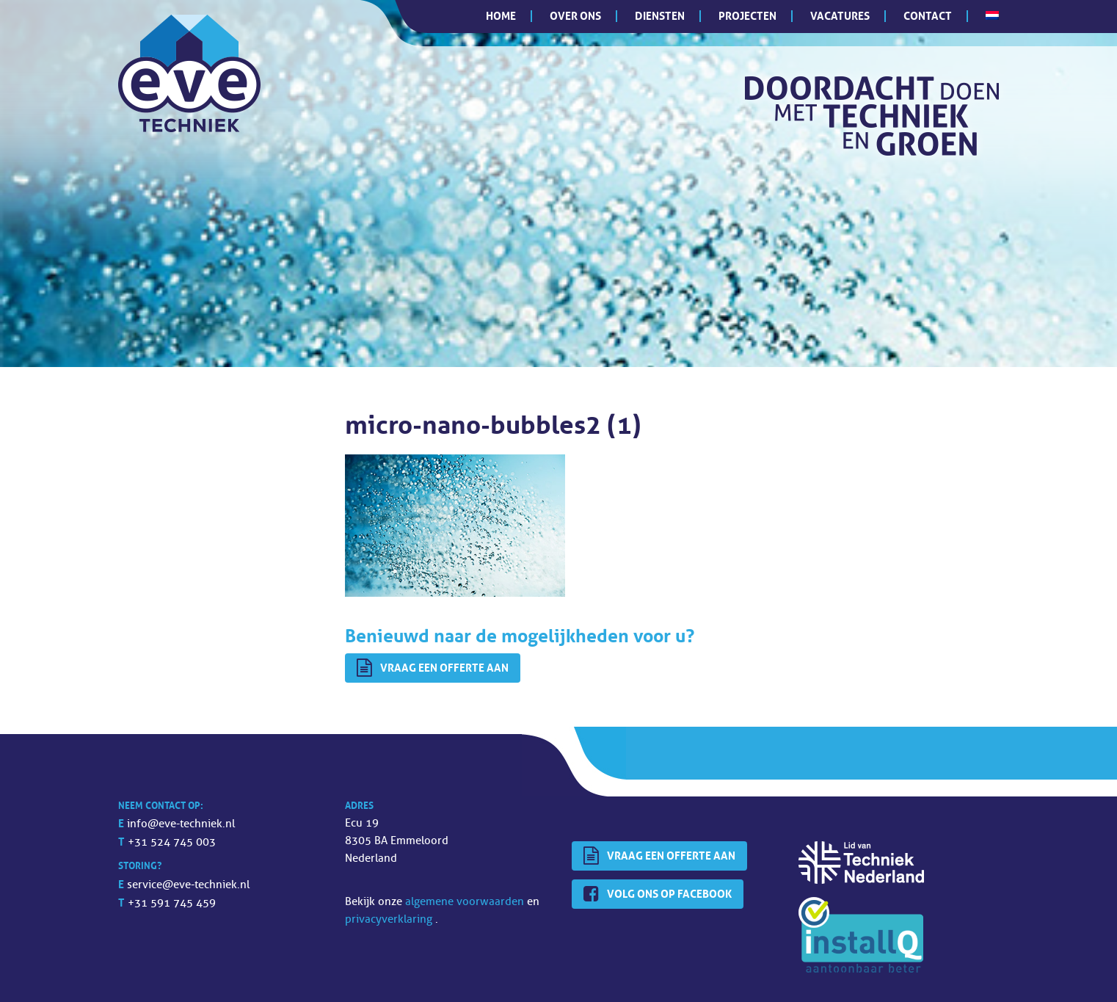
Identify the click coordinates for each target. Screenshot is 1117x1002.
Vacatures (840, 16)
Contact (927, 16)
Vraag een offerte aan (433, 668)
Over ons (575, 16)
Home (501, 16)
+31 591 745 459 (172, 903)
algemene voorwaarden (466, 902)
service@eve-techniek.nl (188, 885)
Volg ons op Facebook (657, 894)
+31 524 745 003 (172, 842)
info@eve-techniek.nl (181, 824)
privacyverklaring (390, 919)
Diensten (660, 16)
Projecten (747, 16)
